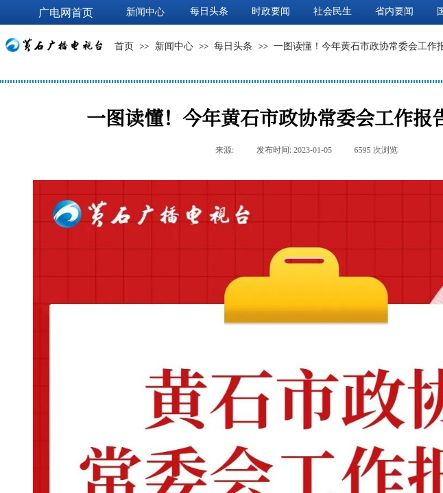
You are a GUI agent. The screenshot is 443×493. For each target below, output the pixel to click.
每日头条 (233, 46)
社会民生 (332, 11)
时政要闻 (271, 11)
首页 (124, 46)
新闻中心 (174, 46)
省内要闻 (394, 11)
